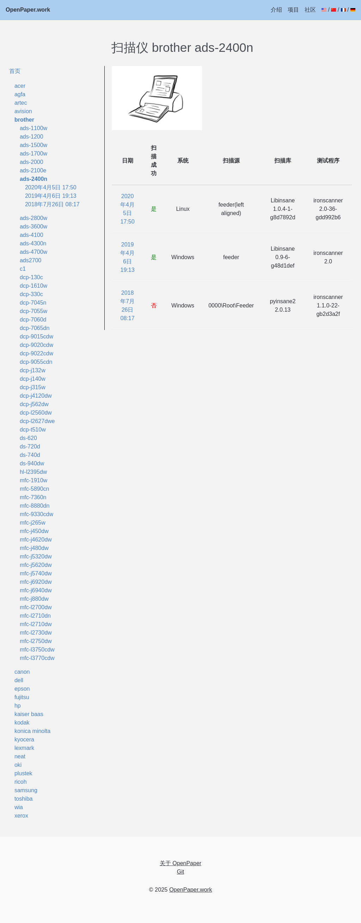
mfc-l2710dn (35, 616)
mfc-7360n (33, 497)
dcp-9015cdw (36, 337)
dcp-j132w (32, 370)
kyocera (24, 739)
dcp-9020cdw (36, 345)
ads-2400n (33, 179)
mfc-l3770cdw (37, 658)
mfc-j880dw (34, 599)
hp (17, 706)
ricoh (20, 782)
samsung (25, 790)
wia (18, 807)
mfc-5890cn (34, 489)
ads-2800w (33, 218)
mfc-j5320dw (36, 557)
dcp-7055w (33, 311)
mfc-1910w (33, 480)
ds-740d (30, 455)
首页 (14, 71)
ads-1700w (33, 154)
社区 (310, 10)
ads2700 (30, 260)
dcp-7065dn (35, 328)
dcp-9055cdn (36, 362)
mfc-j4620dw (36, 540)
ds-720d (30, 447)
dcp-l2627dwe (37, 421)
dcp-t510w (33, 430)
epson (22, 689)
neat (19, 756)
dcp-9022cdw (36, 353)
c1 (23, 269)
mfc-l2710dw (36, 624)
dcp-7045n (33, 303)
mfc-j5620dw (36, 565)
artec (20, 103)
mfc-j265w (32, 523)
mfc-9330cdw (36, 514)
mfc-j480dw (34, 548)
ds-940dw (32, 463)
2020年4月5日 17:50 (51, 187)
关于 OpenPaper (180, 863)
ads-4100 (31, 235)
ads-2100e (33, 170)
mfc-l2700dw (36, 607)
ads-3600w (33, 227)
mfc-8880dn (35, 506)
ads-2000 (31, 162)
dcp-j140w (32, 379)
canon (22, 672)
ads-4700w (33, 252)
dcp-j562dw (34, 404)
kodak (22, 723)
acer (19, 86)
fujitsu (21, 697)
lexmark (24, 748)
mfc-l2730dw (36, 633)
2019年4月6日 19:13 (51, 196)
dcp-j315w (32, 387)
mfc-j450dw (34, 531)
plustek (23, 773)
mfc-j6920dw (36, 582)
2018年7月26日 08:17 (52, 204)
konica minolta (32, 731)
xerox (21, 816)
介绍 (276, 10)
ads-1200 (31, 137)
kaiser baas (28, 714)
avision (23, 111)
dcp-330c (31, 294)
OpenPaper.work (28, 10)
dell (18, 680)
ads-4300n (33, 243)
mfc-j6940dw (36, 590)
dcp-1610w (33, 286)
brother (24, 120)
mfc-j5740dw (36, 573)
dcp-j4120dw (36, 396)
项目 (293, 10)
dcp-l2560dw (36, 413)
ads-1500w (33, 145)
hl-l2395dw (33, 472)
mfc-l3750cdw (37, 650)
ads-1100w (33, 128)
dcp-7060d (33, 320)
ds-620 (28, 438)
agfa (19, 94)
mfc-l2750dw (36, 641)
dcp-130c (31, 277)
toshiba (23, 799)
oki (18, 765)
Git (180, 872)
